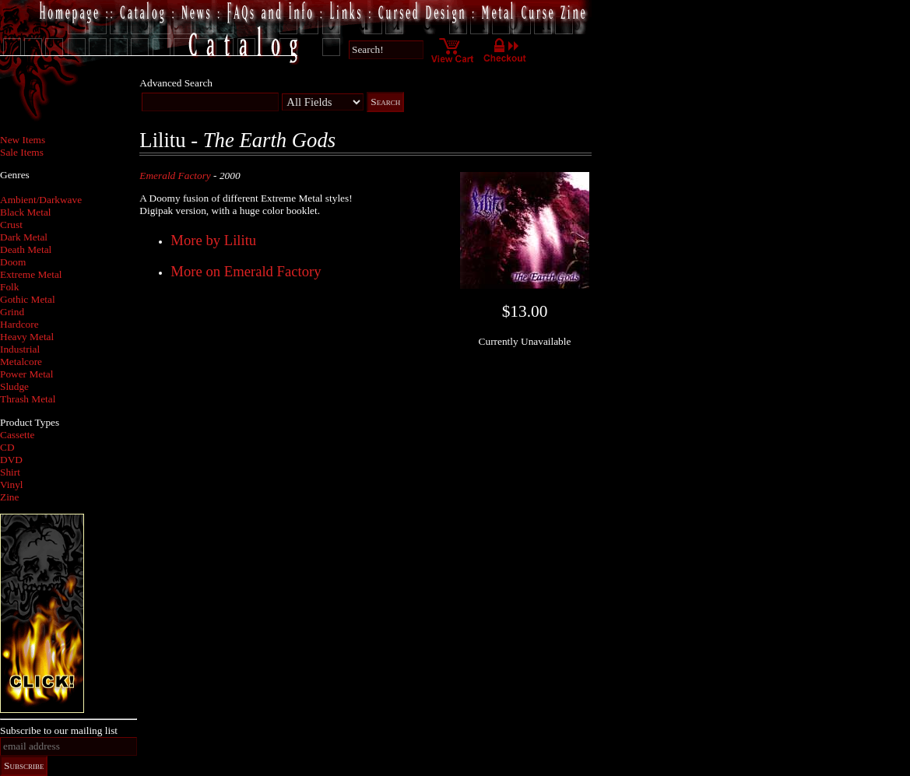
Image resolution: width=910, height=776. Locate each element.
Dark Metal (23, 237)
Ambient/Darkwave (41, 199)
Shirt (10, 472)
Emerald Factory (174, 175)
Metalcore (21, 361)
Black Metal (25, 212)
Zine (9, 497)
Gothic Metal (27, 299)
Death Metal (25, 249)
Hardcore (19, 324)
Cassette (17, 435)
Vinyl (11, 484)
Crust (11, 224)
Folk (9, 287)
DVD (11, 459)
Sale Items (22, 152)
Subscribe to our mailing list (59, 730)
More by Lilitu (213, 240)
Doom (13, 262)
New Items (22, 140)
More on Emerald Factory (245, 271)
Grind (12, 312)
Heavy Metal (27, 336)
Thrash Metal (27, 399)
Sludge (14, 386)
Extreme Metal (31, 274)
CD (7, 447)
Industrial (20, 349)
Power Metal (26, 374)
